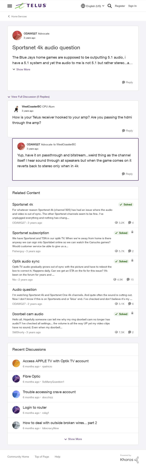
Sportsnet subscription (30, 233)
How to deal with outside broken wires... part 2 (60, 423)
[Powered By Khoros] (129, 459)
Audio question (24, 289)
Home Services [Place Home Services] (17, 16)
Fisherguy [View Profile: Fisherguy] (18, 251)
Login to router (35, 407)
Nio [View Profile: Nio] (14, 279)
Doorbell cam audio (27, 314)
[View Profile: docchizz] (16, 394)
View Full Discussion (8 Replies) (28, 96)
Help (57, 456)
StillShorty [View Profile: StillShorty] (18, 332)
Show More (21, 69)
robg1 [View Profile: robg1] (45, 412)
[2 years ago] (25, 279)
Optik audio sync (26, 261)
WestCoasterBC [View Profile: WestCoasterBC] (31, 106)
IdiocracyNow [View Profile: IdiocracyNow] (50, 428)
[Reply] (127, 82)
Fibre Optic (31, 376)
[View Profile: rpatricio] (16, 363)
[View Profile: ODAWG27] (17, 35)
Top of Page (42, 456)
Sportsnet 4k (22, 204)
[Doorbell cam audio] (62, 323)
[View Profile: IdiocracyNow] (16, 425)
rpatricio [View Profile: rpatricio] (47, 366)
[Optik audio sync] (62, 270)
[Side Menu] (10, 6)
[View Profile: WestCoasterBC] (16, 108)
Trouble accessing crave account (49, 392)
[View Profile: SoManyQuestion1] (16, 379)
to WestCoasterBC (64, 144)
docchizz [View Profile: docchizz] (47, 397)
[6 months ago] (31, 366)
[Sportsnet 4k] (64, 214)
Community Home (18, 456)
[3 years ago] (34, 223)
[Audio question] (73, 297)
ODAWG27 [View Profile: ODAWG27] (30, 33)
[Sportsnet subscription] (62, 242)
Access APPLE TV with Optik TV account (56, 361)
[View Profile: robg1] (16, 410)
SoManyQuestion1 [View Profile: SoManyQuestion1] (53, 381)
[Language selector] (92, 6)
